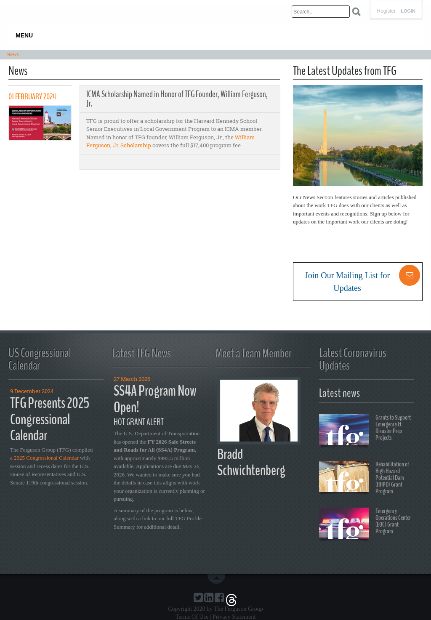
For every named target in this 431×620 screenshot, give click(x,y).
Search (356, 11)
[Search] (321, 11)
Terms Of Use (192, 617)
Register (386, 10)
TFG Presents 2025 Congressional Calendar (49, 419)
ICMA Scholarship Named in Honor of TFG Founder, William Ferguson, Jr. (177, 99)
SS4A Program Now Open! (155, 399)
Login (408, 11)
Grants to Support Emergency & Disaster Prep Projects (365, 431)
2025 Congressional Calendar (46, 458)
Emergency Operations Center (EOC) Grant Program (365, 524)
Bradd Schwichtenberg (251, 462)
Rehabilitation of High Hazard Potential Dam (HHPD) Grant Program (364, 478)
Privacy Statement (234, 617)
